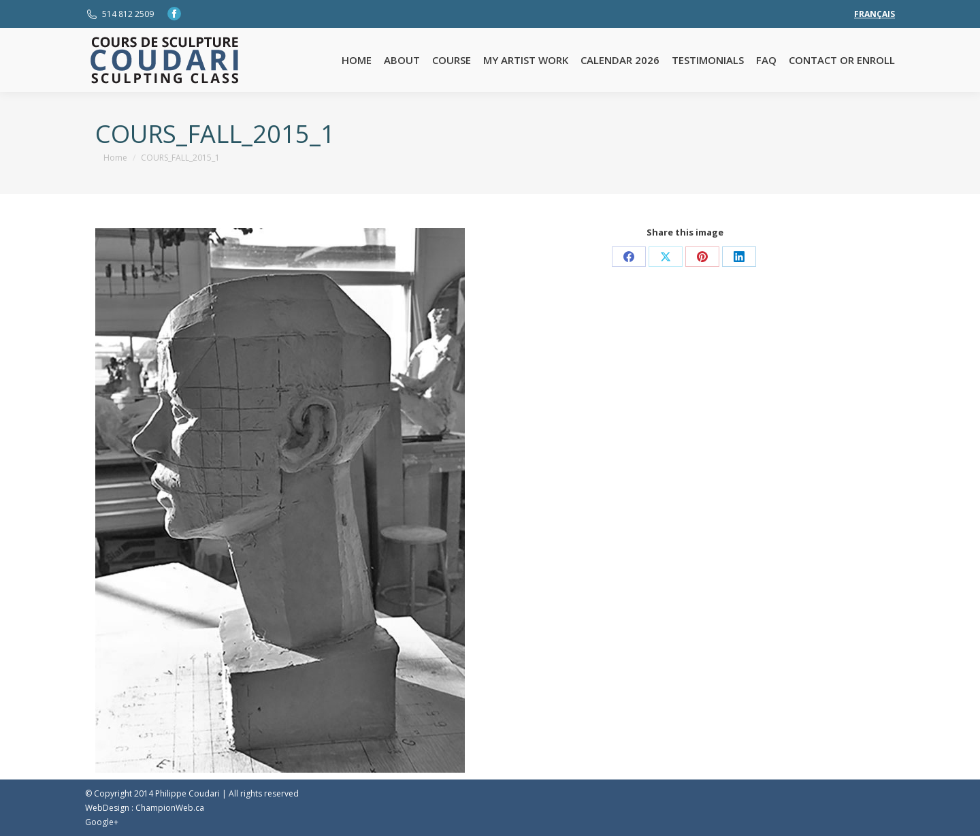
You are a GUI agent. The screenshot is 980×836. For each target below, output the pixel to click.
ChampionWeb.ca (169, 808)
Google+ (101, 822)
